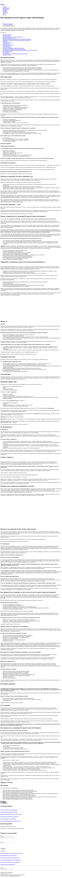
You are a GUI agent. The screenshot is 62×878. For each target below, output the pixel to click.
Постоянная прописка (7, 51)
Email (1, 837)
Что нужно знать (6, 35)
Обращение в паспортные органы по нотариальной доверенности (17, 40)
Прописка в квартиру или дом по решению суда (13, 36)
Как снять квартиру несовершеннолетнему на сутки (11, 854)
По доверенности (6, 45)
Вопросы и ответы (7, 54)
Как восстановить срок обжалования (8, 856)
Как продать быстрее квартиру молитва (8, 812)
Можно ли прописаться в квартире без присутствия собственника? (17, 39)
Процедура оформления (8, 44)
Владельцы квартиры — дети (9, 38)
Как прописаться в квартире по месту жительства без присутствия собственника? (20, 50)
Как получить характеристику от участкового (10, 863)
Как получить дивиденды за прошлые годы (9, 858)
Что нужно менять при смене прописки (8, 809)
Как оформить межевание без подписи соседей (10, 821)
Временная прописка (7, 34)
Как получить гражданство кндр (7, 865)
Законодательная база (7, 42)
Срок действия (6, 43)
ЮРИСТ (2, 4)
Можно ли (5, 41)
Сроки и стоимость (7, 47)
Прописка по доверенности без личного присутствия (14, 49)
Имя (1, 835)
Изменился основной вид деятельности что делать (11, 814)
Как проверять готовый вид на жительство (9, 816)
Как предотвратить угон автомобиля (8, 818)
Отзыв (1, 843)
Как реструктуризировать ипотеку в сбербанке (10, 860)
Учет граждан (6, 52)
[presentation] (9, 846)
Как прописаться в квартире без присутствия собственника (15, 53)
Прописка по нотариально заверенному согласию (13, 48)
